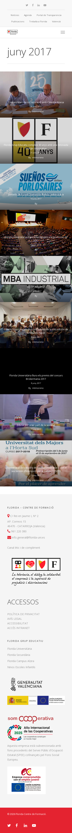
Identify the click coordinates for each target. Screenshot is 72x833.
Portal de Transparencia (49, 15)
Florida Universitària (19, 648)
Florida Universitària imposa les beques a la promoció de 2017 (36, 239)
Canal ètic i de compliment (23, 547)
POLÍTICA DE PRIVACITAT (23, 614)
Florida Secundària (18, 655)
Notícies (15, 15)
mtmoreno (38, 111)
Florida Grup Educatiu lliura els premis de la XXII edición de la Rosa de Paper (36, 331)
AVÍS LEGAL (14, 619)
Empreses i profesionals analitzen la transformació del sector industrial (36, 285)
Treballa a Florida (38, 21)
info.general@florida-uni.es (28, 537)
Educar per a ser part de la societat (36, 425)
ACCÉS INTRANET (18, 628)
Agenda (28, 15)
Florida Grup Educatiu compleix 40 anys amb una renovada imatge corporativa (36, 146)
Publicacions (17, 21)
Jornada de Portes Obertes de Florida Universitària (36, 194)
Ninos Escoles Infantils (21, 667)
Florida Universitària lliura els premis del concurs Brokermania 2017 (36, 377)
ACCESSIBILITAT (17, 623)
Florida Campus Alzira (20, 661)
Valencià (56, 21)
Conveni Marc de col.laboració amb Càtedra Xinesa (36, 102)
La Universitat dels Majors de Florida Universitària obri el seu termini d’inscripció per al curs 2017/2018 (36, 469)
